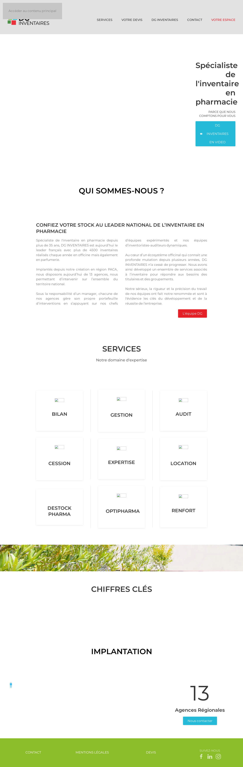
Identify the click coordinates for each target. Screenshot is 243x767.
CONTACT (194, 20)
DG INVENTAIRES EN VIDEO (214, 133)
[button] (11, 686)
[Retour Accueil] (29, 19)
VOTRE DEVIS (132, 20)
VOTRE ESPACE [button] (223, 20)
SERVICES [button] (104, 20)
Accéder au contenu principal (32, 11)
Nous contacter (200, 721)
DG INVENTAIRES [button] (164, 20)
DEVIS (151, 752)
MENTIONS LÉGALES (92, 752)
